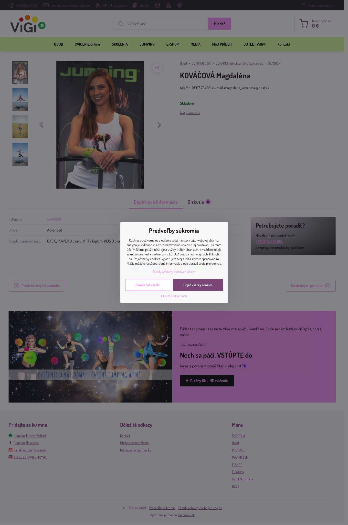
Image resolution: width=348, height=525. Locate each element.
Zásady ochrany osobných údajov (174, 272)
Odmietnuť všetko (148, 285)
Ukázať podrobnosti (174, 296)
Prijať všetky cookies (197, 285)
